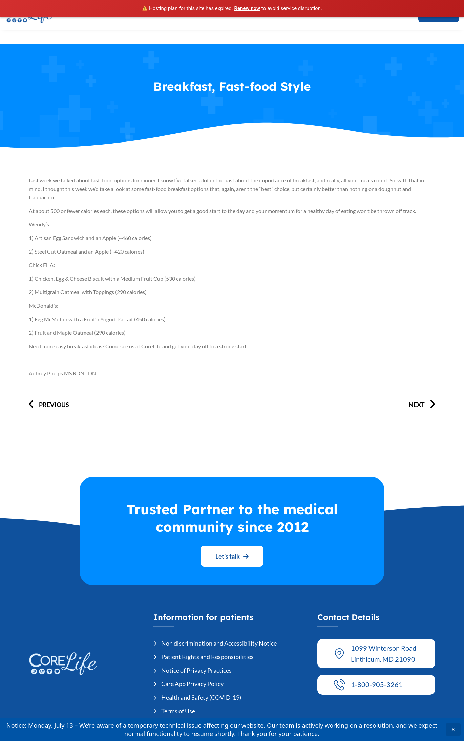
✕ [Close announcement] (453, 729)
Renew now (247, 8)
